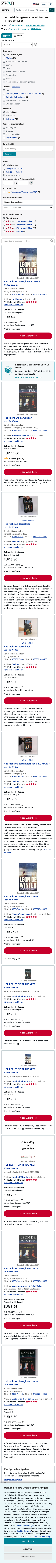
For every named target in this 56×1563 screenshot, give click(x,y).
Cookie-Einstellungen (25, 1525)
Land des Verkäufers (12, 208)
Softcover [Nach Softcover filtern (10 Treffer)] (10, 119)
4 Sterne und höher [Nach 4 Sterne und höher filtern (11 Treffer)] (21, 228)
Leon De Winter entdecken (28, 377)
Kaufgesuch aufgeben (13, 1479)
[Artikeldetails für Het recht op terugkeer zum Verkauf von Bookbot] (28, 505)
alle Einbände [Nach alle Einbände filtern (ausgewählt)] (10, 112)
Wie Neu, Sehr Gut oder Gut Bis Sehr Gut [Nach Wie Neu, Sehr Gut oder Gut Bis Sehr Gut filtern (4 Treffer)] (23, 93)
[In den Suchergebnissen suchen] (28, 240)
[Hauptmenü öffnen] (6, 10)
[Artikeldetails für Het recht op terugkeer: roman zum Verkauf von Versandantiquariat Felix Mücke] (28, 1249)
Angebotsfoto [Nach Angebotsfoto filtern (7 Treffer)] (11, 137)
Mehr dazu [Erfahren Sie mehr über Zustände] (16, 87)
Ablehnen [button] (28, 1549)
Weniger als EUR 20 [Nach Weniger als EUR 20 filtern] (13, 168)
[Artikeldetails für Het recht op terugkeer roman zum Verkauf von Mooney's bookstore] (28, 877)
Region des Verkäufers (13, 202)
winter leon (17, 25)
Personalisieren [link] (28, 1556)
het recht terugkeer (19, 29)
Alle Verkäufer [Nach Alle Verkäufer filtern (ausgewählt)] (12, 218)
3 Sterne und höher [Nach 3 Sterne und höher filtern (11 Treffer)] (21, 224)
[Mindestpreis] (8, 183)
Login (44, 4)
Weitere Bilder (28, 520)
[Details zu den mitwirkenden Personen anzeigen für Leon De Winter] (11, 285)
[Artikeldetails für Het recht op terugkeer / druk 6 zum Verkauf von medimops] (28, 262)
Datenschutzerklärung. (41, 1536)
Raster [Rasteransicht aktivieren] (18, 35)
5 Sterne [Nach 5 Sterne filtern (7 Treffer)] (15, 231)
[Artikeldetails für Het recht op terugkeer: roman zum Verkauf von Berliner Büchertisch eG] (28, 1362)
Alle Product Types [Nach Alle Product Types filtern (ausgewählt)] (12, 54)
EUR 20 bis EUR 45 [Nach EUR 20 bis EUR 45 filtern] (13, 172)
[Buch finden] (51, 10)
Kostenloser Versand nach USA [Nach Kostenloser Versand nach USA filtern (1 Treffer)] (21, 192)
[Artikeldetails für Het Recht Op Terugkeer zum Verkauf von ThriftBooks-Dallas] (28, 398)
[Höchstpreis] (23, 183)
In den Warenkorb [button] (28, 335)
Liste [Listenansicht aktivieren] (6, 35)
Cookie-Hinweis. (24, 1531)
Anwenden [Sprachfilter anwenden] (9, 154)
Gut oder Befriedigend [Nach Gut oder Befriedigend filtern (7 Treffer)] (15, 97)
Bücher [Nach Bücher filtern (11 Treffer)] (9, 58)
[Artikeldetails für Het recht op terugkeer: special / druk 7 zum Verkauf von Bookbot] (28, 745)
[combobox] (31, 10)
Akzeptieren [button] (28, 1541)
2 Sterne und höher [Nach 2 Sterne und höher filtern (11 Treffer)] (21, 221)
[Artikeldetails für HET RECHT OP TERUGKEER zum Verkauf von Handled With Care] (28, 974)
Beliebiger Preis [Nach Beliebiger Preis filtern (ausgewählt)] (11, 165)
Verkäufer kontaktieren (13, 304)
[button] (51, 240)
